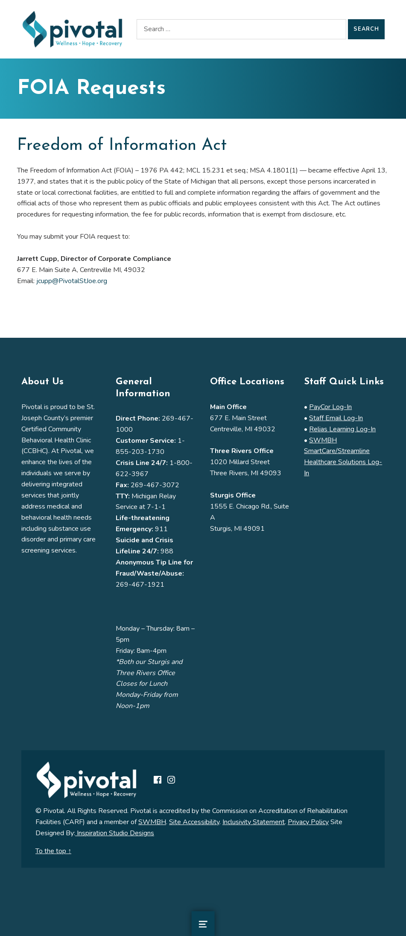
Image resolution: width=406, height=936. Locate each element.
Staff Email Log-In (336, 418)
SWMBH (152, 822)
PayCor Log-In (330, 407)
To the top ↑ (53, 851)
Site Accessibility (194, 822)
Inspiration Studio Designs (114, 833)
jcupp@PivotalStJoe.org (71, 281)
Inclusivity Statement (253, 822)
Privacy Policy (308, 822)
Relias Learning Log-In (342, 429)
